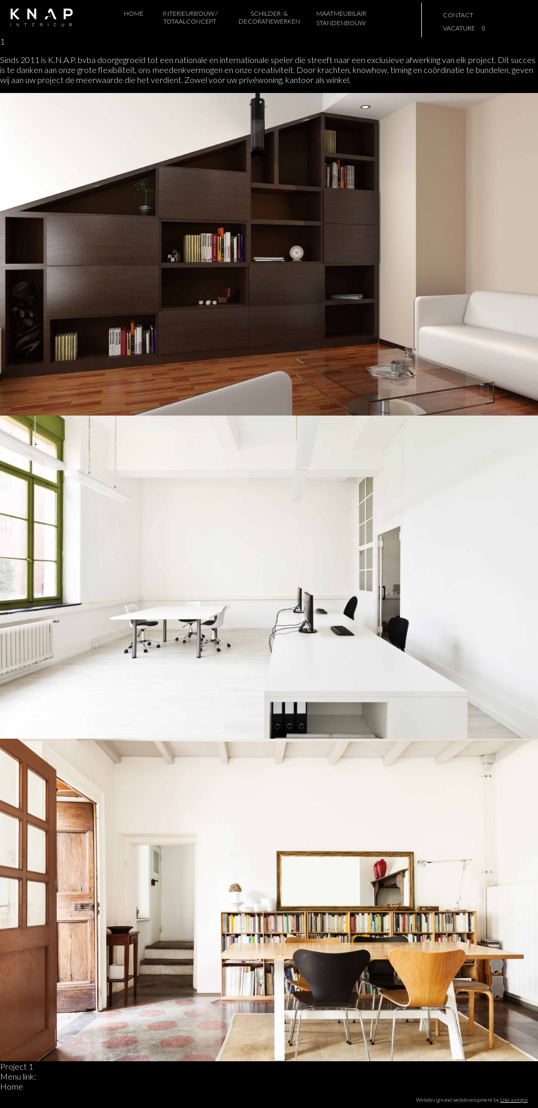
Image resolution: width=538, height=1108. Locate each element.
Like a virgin (513, 1099)
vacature (459, 28)
